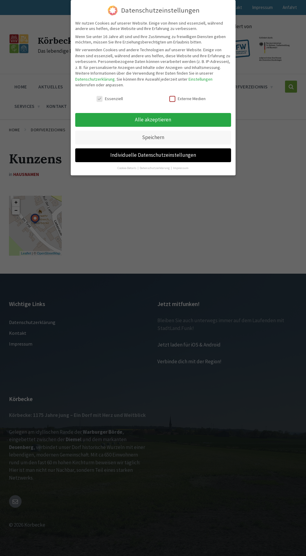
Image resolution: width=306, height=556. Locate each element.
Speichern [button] (153, 126)
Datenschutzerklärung (95, 68)
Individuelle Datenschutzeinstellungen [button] (153, 144)
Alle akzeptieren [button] (153, 109)
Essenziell (110, 88)
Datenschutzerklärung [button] (155, 157)
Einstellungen (200, 68)
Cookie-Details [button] (127, 157)
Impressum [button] (181, 157)
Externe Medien (187, 88)
